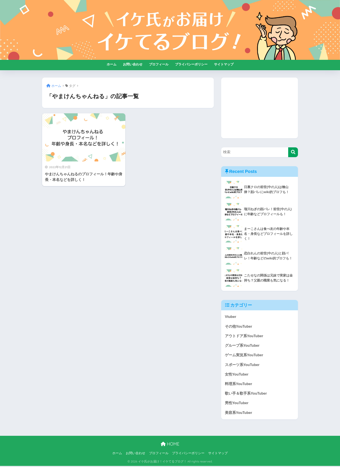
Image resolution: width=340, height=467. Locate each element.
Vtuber (230, 317)
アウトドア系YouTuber (244, 336)
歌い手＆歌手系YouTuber (246, 394)
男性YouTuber (237, 404)
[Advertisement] (259, 108)
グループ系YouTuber (242, 346)
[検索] (293, 152)
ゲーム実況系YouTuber (244, 355)
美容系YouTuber (238, 414)
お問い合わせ (132, 64)
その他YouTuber (238, 326)
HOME (170, 445)
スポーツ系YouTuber (242, 365)
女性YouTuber (237, 375)
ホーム (111, 64)
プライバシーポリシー (191, 64)
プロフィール (158, 64)
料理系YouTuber (238, 384)
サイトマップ (224, 64)
